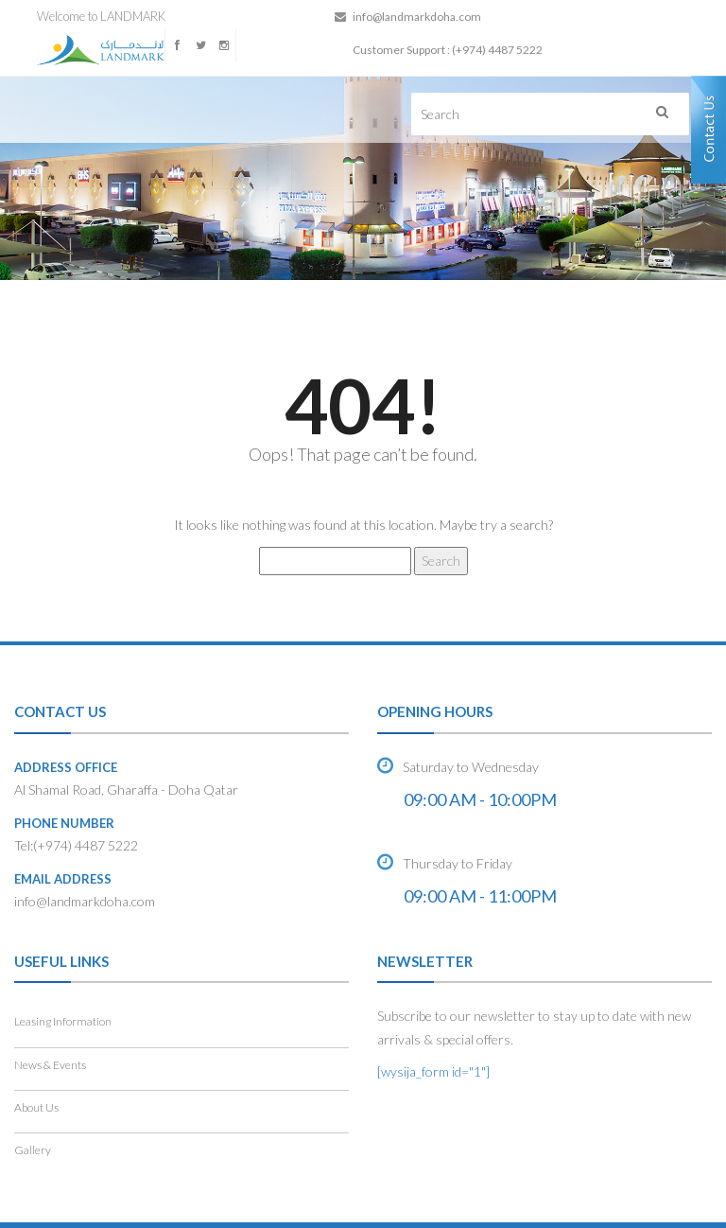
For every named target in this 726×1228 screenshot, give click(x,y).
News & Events (50, 1065)
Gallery (32, 1150)
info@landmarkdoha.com (417, 16)
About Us (36, 1107)
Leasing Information (63, 1021)
